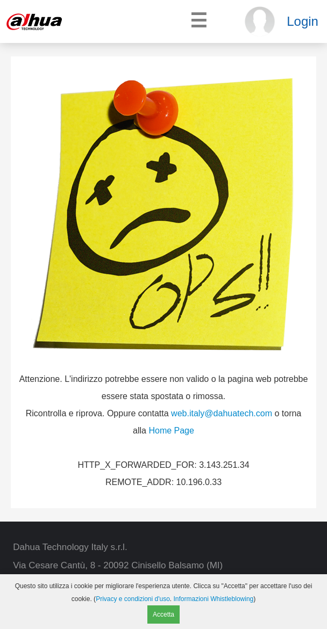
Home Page (171, 430)
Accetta (163, 614)
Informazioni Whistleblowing (214, 599)
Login (302, 21)
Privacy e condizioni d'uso (133, 599)
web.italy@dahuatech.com (221, 413)
